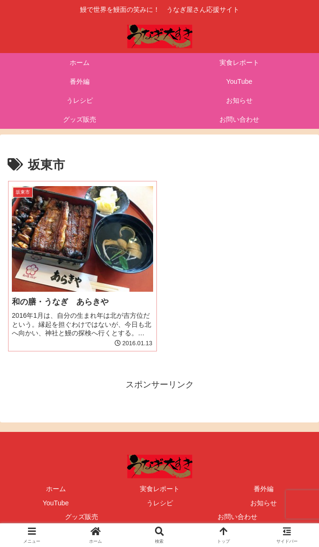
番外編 (263, 489)
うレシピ (159, 503)
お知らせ (263, 503)
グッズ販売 (81, 516)
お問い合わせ (237, 516)
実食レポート (160, 489)
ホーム (56, 489)
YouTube (56, 503)
